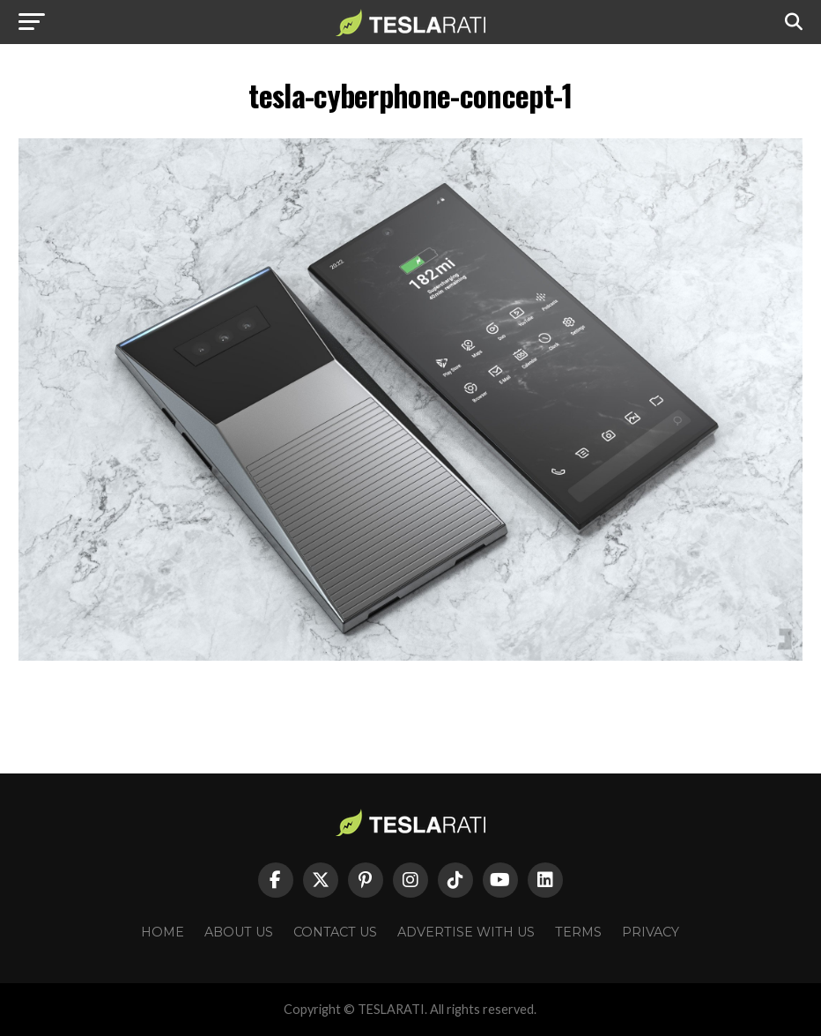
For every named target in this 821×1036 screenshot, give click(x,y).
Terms (578, 932)
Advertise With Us (466, 932)
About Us (238, 932)
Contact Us (335, 932)
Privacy (650, 932)
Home (162, 932)
